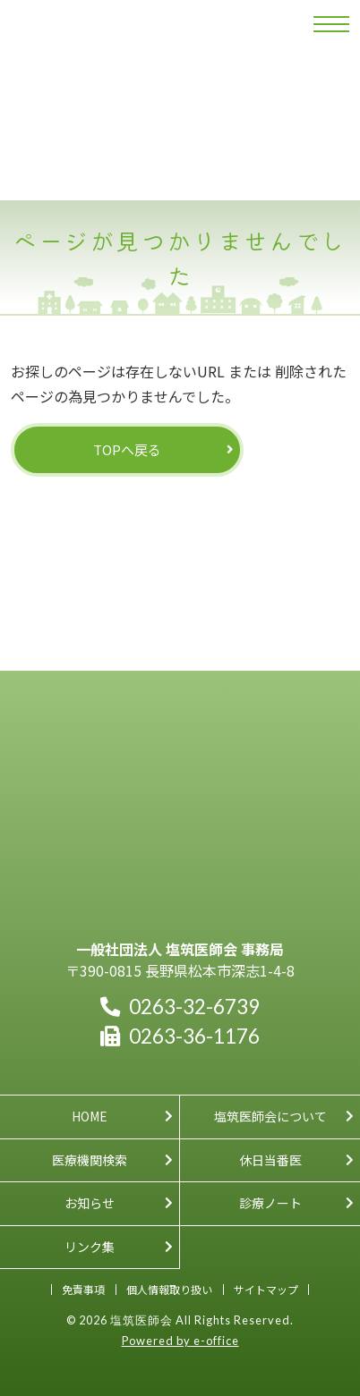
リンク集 (89, 1247)
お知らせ (89, 1203)
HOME (89, 1116)
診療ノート (270, 1203)
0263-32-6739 (180, 1006)
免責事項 (83, 1289)
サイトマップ (266, 1289)
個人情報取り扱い (169, 1289)
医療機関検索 (89, 1160)
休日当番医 (270, 1160)
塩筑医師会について (270, 1116)
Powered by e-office (180, 1340)
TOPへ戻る (127, 449)
